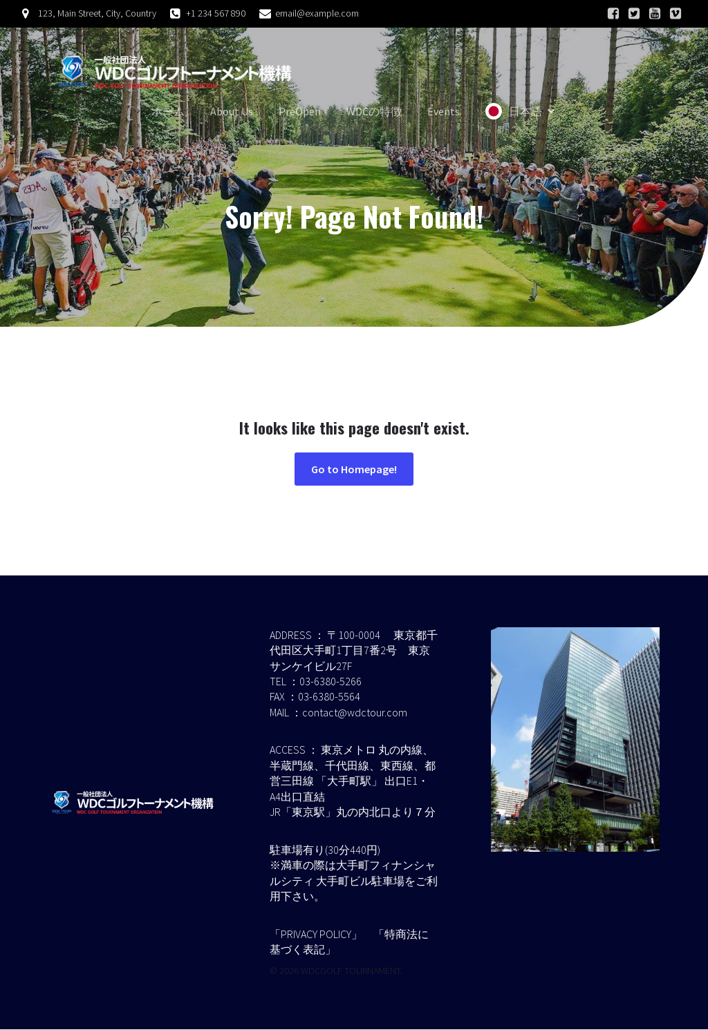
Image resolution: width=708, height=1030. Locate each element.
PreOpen (300, 112)
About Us (231, 112)
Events (443, 112)
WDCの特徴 (374, 112)
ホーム (168, 112)
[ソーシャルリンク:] (613, 13)
